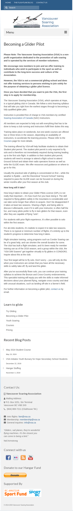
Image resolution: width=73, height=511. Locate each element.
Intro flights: (12, 416)
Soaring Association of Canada (18, 118)
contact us (56, 289)
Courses (8, 141)
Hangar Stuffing (13, 368)
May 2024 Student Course (18, 350)
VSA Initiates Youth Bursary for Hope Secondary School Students (37, 359)
